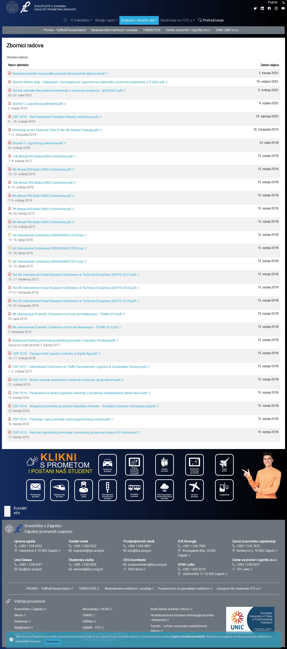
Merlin (18, 615)
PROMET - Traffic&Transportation (48, 588)
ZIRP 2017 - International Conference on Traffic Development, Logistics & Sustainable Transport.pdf (79, 367)
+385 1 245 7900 (193, 546)
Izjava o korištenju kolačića (188, 636)
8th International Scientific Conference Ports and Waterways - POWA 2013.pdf (65, 327)
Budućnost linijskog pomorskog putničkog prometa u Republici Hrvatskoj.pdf (63, 340)
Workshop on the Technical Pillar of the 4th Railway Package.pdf (55, 130)
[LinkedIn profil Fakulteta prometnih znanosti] (262, 8)
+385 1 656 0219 (193, 569)
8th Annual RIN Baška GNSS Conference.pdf (41, 196)
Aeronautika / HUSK (95, 609)
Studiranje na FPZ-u (176, 20)
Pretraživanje (211, 20)
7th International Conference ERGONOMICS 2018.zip (47, 235)
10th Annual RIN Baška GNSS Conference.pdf (42, 182)
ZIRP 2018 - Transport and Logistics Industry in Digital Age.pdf (54, 353)
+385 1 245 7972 (248, 546)
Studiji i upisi (105, 20)
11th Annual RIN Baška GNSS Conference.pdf (42, 156)
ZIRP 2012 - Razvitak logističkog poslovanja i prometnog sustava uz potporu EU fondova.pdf (74, 432)
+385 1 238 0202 (85, 564)
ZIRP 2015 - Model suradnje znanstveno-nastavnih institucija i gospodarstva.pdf (66, 380)
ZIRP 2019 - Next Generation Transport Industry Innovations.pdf (55, 117)
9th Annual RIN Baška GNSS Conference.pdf (41, 169)
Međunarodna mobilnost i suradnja (114, 30)
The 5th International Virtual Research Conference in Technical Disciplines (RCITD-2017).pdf (74, 275)
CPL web (243, 569)
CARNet (87, 621)
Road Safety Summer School (169, 609)
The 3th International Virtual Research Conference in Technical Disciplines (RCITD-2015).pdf (74, 301)
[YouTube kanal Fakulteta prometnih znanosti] (283, 8)
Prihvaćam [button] (52, 641)
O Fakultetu (80, 20)
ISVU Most (135, 569)
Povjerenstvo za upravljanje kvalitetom (184, 588)
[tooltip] (40, 7)
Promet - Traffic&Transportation (65, 30)
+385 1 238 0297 (30, 564)
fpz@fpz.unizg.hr (30, 569)
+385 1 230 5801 (139, 546)
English (273, 2)
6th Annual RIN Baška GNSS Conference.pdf (41, 222)
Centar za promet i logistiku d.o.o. (188, 30)
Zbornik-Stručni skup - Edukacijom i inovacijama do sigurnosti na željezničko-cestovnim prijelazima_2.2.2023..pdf (88, 82)
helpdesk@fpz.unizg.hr (88, 551)
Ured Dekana (22, 560)
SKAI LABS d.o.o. (227, 30)
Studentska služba (81, 560)
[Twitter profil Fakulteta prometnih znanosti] (255, 8)
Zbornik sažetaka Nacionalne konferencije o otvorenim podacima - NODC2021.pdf (67, 90)
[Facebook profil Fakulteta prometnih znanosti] (269, 8)
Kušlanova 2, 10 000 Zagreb (255, 551)
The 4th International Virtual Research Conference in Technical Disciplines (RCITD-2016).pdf (74, 288)
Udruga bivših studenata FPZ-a (237, 588)
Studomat (20, 621)
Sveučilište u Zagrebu (28, 609)
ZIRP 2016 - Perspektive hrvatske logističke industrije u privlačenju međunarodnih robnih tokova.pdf (79, 393)
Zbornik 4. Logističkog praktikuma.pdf (37, 143)
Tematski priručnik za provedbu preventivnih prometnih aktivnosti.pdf (58, 73)
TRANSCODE (151, 30)
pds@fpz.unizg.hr (139, 551)
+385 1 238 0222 (30, 546)
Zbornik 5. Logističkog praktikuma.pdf (37, 104)
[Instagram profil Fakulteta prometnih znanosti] (276, 8)
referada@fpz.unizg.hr (88, 569)
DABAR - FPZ (91, 627)
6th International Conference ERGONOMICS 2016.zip (47, 248)
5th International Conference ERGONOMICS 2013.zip (47, 261)
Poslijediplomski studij (138, 541)
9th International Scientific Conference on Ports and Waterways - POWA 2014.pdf (67, 314)
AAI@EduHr (22, 627)
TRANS (87, 615)
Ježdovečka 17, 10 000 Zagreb (203, 574)
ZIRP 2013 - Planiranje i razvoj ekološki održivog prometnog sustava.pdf (61, 419)
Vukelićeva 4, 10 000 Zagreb (38, 551)
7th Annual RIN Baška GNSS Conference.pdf (41, 209)
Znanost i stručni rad (137, 20)
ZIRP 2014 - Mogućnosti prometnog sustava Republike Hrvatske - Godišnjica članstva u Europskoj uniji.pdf (84, 406)
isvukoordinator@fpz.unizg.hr (147, 564)
